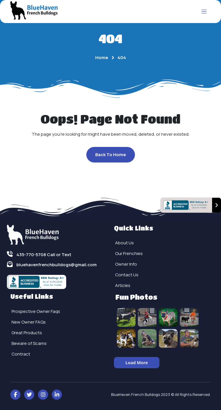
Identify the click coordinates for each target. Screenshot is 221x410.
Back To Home (110, 155)
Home (101, 57)
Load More (136, 362)
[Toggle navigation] (204, 11)
